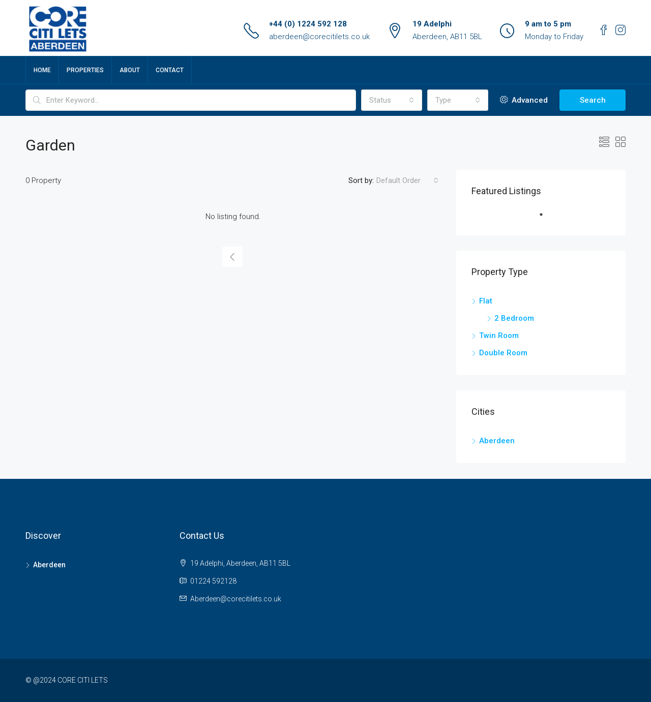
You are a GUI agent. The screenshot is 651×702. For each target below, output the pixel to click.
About (130, 70)
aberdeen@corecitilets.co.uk (319, 36)
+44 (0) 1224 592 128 (308, 23)
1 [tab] (546, 218)
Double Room (503, 352)
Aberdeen (497, 440)
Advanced (524, 100)
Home (42, 70)
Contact (170, 70)
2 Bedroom (514, 318)
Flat (485, 301)
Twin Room (499, 335)
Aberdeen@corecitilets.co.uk (235, 599)
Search (593, 100)
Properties (85, 70)
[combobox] (391, 100)
